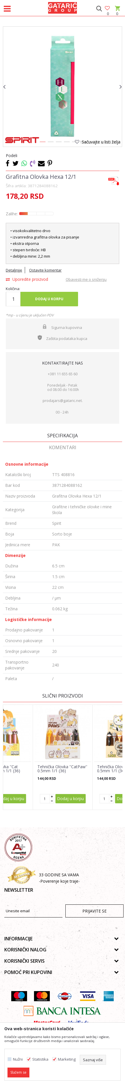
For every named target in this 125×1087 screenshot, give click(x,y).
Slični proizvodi (62, 696)
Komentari (62, 447)
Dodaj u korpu (49, 298)
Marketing (67, 1059)
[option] (62, 86)
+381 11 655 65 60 (62, 373)
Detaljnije (14, 270)
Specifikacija (62, 435)
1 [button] (42, 142)
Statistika (40, 1059)
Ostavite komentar (45, 270)
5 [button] (74, 142)
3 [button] (58, 142)
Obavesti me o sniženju (86, 279)
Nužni (18, 1059)
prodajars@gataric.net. (63, 400)
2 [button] (50, 142)
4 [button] (66, 142)
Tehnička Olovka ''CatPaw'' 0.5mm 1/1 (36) (62, 769)
